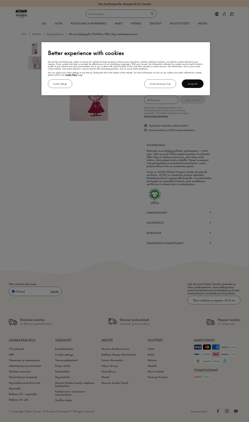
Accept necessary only (160, 83)
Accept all (192, 83)
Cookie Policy (71, 74)
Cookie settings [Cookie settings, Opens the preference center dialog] (60, 83)
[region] (125, 68)
